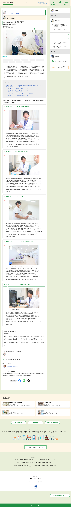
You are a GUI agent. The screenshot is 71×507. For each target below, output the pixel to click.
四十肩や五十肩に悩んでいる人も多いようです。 (18, 90)
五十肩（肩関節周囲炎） (8, 373)
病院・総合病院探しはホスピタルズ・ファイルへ (42, 3)
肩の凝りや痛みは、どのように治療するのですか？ (18, 88)
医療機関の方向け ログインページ (59, 495)
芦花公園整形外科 (20, 7)
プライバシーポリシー (27, 473)
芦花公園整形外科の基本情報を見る (12, 386)
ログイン (33, 482)
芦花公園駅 (14, 7)
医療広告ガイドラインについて (38, 473)
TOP (2, 7)
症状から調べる (18, 422)
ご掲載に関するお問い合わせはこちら (35, 447)
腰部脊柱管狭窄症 (39, 373)
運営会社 (53, 473)
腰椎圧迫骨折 (19, 375)
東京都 (5, 7)
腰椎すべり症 (12, 375)
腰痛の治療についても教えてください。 (16, 91)
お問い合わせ (48, 473)
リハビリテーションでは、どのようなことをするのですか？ (20, 93)
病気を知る (35, 422)
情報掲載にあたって (32, 478)
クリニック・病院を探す (52, 422)
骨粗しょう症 (17, 373)
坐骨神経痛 (5, 375)
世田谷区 (9, 7)
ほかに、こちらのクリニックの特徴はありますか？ (18, 95)
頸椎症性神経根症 (27, 375)
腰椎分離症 (32, 373)
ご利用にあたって (19, 473)
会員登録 (37, 482)
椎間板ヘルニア (25, 373)
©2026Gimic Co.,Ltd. (35, 505)
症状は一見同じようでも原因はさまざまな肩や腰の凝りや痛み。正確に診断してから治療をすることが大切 (24, 86)
